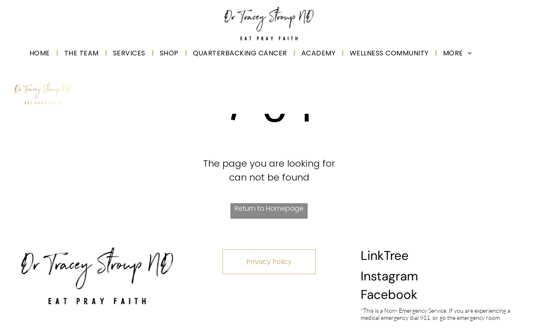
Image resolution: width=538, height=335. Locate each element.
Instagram (389, 276)
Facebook (389, 294)
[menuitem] (40, 53)
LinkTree (385, 255)
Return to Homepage (269, 208)
